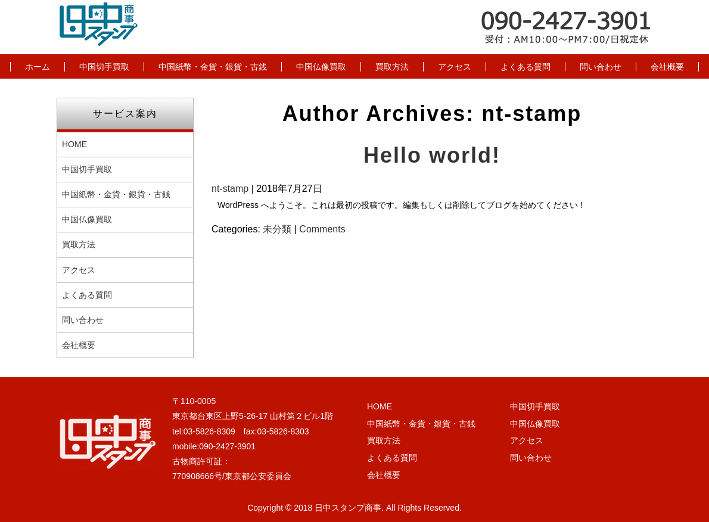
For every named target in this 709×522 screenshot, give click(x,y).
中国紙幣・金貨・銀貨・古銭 (212, 67)
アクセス (454, 67)
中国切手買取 (104, 67)
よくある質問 (525, 67)
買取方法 (392, 67)
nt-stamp (230, 189)
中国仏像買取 (321, 67)
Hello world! (431, 155)
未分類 (277, 229)
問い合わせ (600, 67)
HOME (74, 144)
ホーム (37, 67)
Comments (322, 229)
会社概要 (667, 67)
